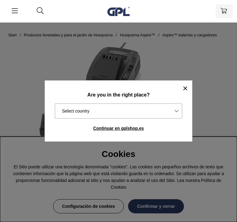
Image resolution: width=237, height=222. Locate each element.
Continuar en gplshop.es (118, 128)
